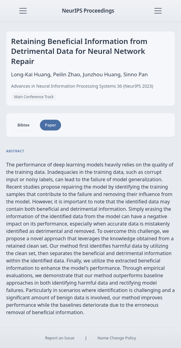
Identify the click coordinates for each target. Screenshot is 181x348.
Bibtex (23, 125)
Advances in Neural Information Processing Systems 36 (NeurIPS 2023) (82, 86)
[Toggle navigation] (23, 11)
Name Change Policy (117, 338)
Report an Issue (60, 338)
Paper (50, 125)
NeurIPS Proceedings (88, 10)
